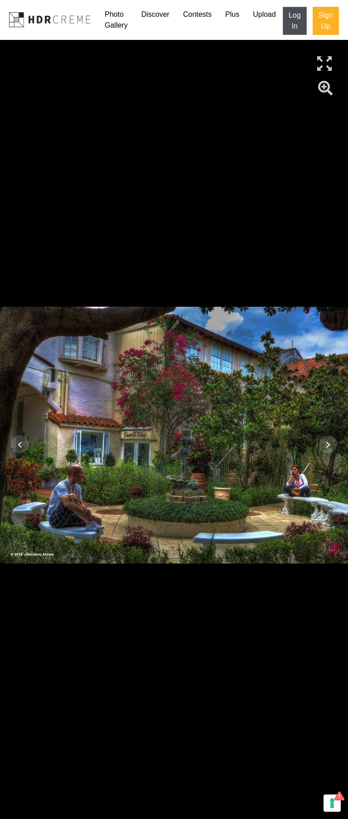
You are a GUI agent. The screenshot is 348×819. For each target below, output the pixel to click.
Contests (197, 14)
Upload (264, 14)
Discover (155, 14)
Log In (295, 20)
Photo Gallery (116, 19)
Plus (232, 14)
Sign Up (326, 20)
